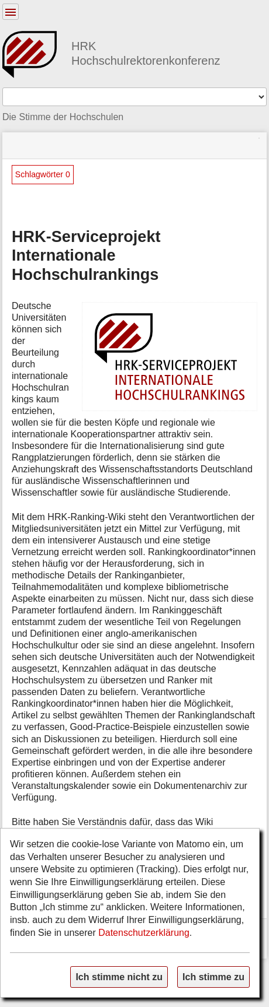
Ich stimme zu (213, 976)
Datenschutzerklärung (143, 933)
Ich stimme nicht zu (119, 976)
